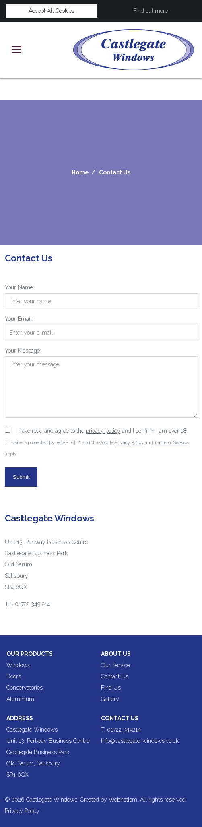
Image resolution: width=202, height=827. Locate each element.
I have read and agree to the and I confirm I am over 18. (102, 431)
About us (116, 654)
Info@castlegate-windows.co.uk (140, 741)
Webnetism (123, 799)
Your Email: (19, 319)
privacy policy (103, 431)
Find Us (111, 687)
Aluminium (20, 699)
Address (19, 718)
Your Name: (19, 287)
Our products (29, 654)
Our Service (115, 665)
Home (80, 172)
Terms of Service (171, 442)
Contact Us (114, 172)
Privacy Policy (129, 442)
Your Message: (23, 350)
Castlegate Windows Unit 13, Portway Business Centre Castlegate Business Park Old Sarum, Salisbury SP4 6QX (47, 752)
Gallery (110, 699)
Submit (21, 477)
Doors (13, 676)
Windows (18, 665)
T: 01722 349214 (121, 729)
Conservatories (24, 687)
